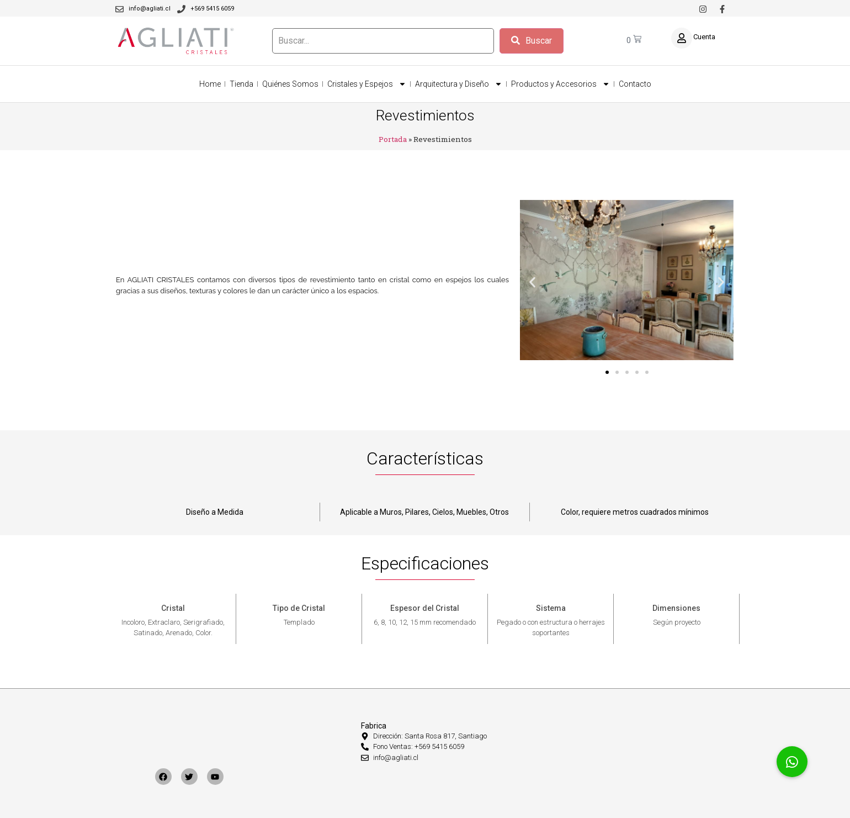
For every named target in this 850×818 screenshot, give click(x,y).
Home (210, 84)
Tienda (241, 84)
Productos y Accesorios (560, 84)
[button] (532, 282)
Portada (393, 139)
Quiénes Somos (290, 84)
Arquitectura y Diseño (458, 84)
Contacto (635, 84)
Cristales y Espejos (366, 84)
